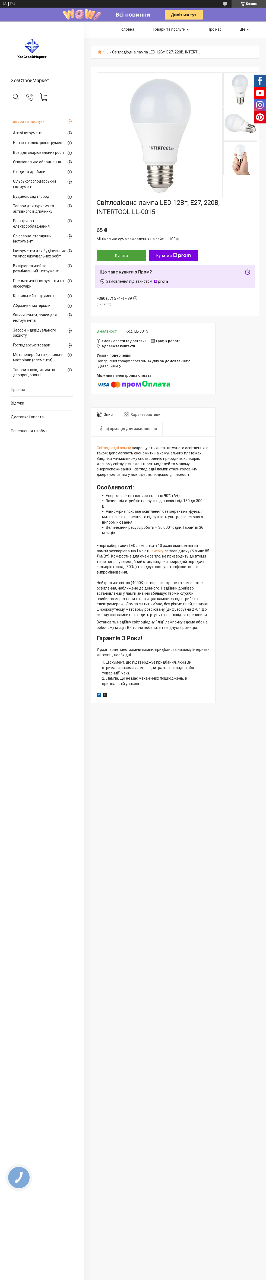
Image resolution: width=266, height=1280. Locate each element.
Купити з (173, 255)
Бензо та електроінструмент (38, 143)
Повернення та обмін (30, 431)
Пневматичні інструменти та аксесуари (38, 283)
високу (157, 551)
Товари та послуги (28, 121)
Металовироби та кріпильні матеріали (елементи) (37, 357)
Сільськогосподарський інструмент (34, 184)
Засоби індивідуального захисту (34, 333)
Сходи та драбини (29, 172)
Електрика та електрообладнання (31, 223)
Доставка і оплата (27, 417)
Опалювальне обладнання (37, 162)
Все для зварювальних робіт (38, 152)
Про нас (18, 389)
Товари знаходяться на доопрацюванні (34, 372)
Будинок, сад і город (31, 196)
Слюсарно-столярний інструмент (32, 239)
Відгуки (17, 403)
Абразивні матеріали (31, 305)
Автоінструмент (27, 133)
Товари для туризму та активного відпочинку (33, 209)
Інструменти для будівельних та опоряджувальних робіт (39, 254)
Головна (127, 29)
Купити (121, 255)
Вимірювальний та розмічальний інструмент (36, 268)
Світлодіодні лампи (114, 448)
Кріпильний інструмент (33, 296)
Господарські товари (31, 345)
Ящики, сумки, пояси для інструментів (35, 318)
